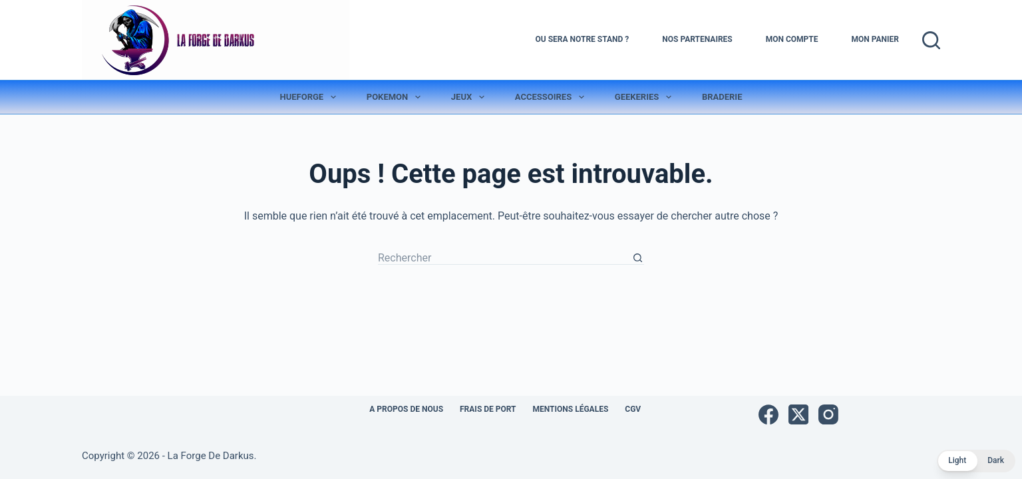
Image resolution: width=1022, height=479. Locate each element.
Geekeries (646, 97)
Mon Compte (792, 39)
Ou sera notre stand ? (582, 39)
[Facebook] (768, 414)
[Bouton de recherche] (637, 258)
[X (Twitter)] (798, 414)
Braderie (722, 97)
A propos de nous (406, 409)
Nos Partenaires (697, 39)
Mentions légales (571, 409)
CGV (633, 409)
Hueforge (310, 97)
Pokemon (396, 97)
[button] (976, 461)
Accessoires (552, 97)
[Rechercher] (931, 40)
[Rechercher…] (504, 258)
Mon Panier (875, 39)
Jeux (470, 97)
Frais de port (488, 409)
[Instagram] (828, 414)
